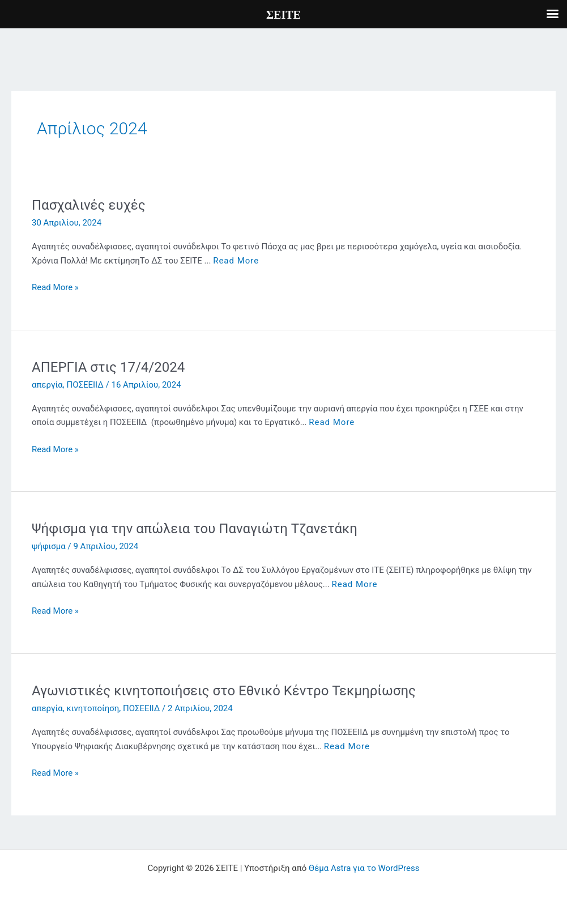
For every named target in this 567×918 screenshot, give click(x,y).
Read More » (55, 287)
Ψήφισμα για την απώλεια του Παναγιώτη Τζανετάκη (194, 529)
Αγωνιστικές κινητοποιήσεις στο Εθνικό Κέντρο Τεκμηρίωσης (224, 691)
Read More (236, 261)
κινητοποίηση (93, 708)
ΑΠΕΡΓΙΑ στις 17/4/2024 (108, 367)
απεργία (47, 385)
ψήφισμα (49, 546)
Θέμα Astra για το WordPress (364, 868)
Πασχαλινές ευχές (89, 205)
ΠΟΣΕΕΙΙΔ (85, 385)
